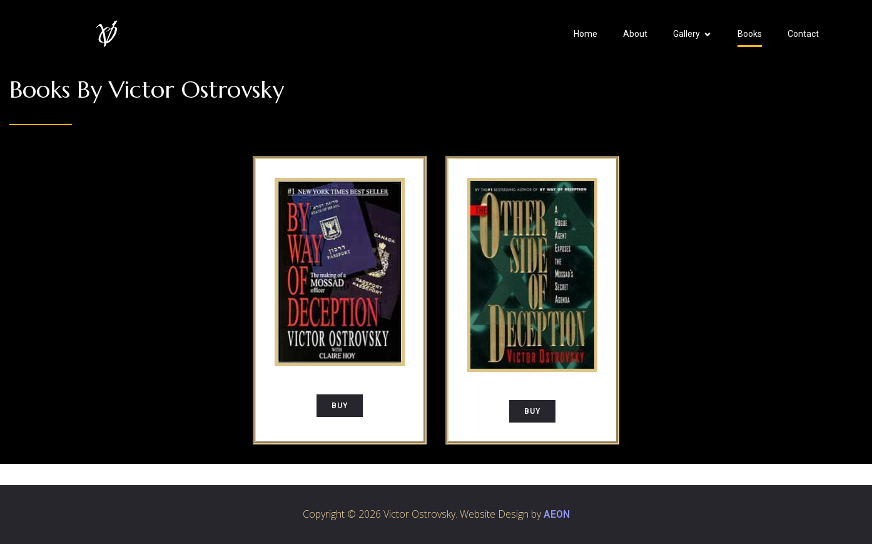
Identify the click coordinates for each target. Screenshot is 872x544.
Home (585, 34)
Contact (803, 34)
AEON (557, 514)
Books (750, 34)
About (635, 34)
